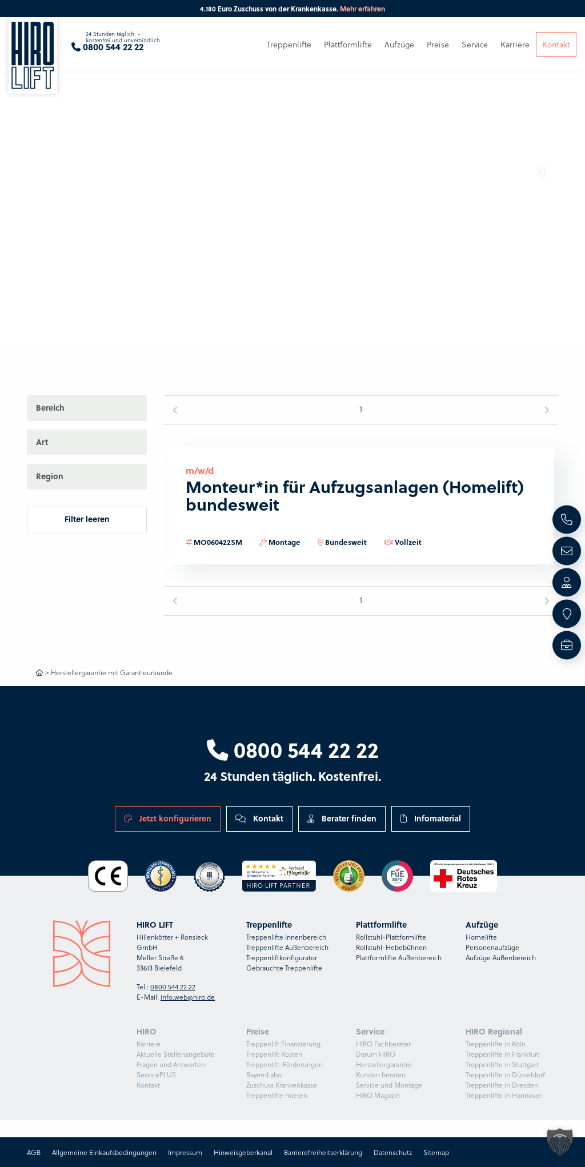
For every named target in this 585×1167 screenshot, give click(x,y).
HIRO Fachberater (383, 1043)
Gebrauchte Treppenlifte (284, 968)
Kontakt (259, 818)
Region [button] (49, 476)
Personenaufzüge (492, 947)
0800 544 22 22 (293, 749)
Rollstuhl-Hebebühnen (391, 947)
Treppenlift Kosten (274, 1054)
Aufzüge (399, 44)
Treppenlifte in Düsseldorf (505, 1074)
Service (475, 44)
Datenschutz (393, 1152)
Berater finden (341, 818)
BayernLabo (264, 1074)
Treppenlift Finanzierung (283, 1043)
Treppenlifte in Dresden (502, 1085)
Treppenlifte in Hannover (504, 1095)
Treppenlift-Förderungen (284, 1064)
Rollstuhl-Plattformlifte (391, 937)
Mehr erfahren (362, 8)
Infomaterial (430, 818)
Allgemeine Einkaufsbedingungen (104, 1152)
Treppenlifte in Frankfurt (502, 1054)
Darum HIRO (375, 1054)
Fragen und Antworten (171, 1064)
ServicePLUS (156, 1074)
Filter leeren (87, 519)
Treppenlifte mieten (276, 1095)
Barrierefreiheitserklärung (323, 1152)
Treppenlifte (289, 44)
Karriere (149, 1043)
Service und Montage (389, 1085)
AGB (34, 1152)
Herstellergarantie (383, 1064)
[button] (541, 172)
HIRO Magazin (378, 1095)
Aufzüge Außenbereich (501, 957)
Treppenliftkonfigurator (281, 957)
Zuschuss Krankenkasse (281, 1085)
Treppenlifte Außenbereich (287, 947)
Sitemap (436, 1152)
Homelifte (481, 937)
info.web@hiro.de (188, 997)
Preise (438, 44)
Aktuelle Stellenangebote (176, 1054)
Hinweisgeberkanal (243, 1152)
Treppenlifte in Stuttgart (502, 1064)
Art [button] (42, 442)
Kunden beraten (381, 1074)
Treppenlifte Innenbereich (286, 937)
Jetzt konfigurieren (167, 818)
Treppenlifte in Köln (496, 1043)
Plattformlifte (348, 44)
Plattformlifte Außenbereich (399, 957)
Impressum (185, 1152)
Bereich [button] (50, 408)
